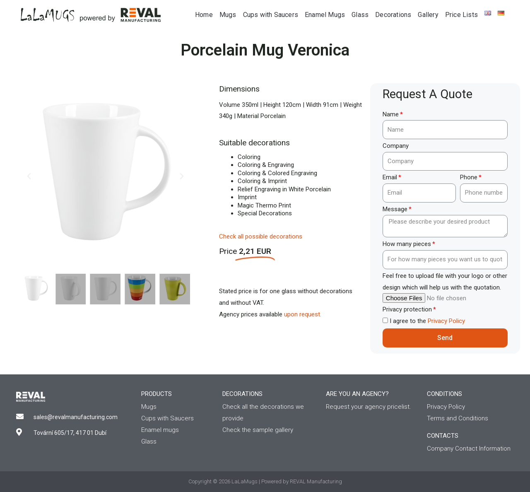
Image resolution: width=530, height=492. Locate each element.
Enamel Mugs (325, 15)
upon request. (302, 314)
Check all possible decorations (260, 236)
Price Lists (461, 15)
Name (391, 114)
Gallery (428, 15)
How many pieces (407, 244)
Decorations (393, 15)
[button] (29, 176)
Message (395, 209)
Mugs (227, 15)
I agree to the (427, 321)
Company (396, 146)
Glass (360, 15)
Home (204, 15)
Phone (468, 177)
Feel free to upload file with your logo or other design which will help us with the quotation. (445, 281)
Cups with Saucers (270, 15)
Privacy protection (407, 309)
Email (390, 177)
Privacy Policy (446, 321)
